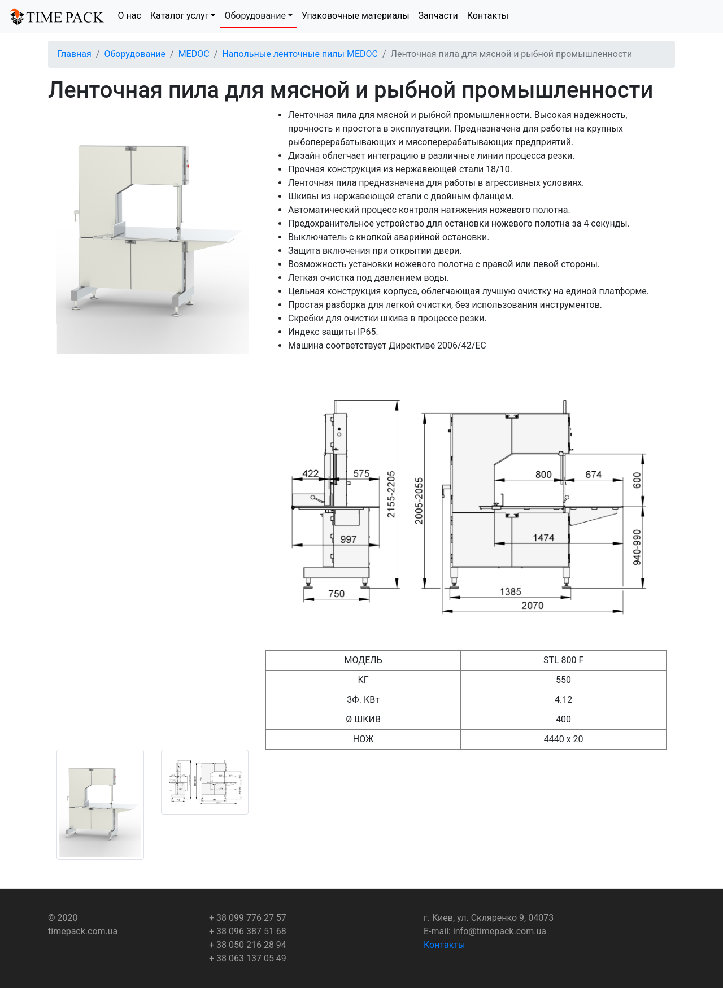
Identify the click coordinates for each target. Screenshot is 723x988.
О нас (129, 15)
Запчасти (438, 15)
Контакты (487, 15)
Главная (74, 54)
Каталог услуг (179, 15)
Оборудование (255, 15)
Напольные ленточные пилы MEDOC (300, 54)
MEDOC (194, 54)
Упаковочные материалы (355, 15)
